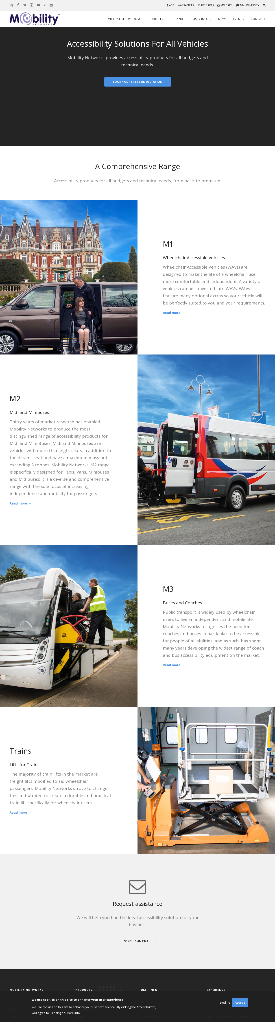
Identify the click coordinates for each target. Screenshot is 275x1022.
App (170, 5)
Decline (225, 1002)
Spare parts (206, 5)
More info (73, 1013)
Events (238, 19)
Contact (258, 19)
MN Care (224, 5)
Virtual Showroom (124, 19)
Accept (240, 1002)
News (222, 19)
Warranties (186, 5)
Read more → (173, 313)
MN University (247, 5)
